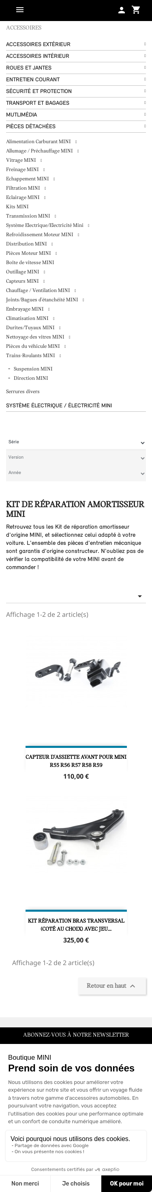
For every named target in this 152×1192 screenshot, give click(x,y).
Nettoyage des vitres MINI (36, 337)
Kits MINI (17, 207)
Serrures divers (23, 391)
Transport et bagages (37, 103)
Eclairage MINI (23, 197)
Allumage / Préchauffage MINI (40, 151)
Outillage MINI (23, 272)
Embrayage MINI (25, 309)
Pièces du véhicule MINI (33, 346)
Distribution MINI (27, 244)
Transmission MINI (28, 216)
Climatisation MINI (28, 318)
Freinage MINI (23, 169)
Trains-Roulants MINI (31, 355)
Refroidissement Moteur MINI (40, 234)
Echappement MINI (28, 179)
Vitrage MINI (21, 160)
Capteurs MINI (23, 281)
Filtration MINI (23, 188)
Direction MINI (31, 378)
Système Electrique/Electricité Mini (45, 225)
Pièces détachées (31, 127)
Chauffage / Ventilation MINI (38, 290)
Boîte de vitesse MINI (30, 262)
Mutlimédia (21, 115)
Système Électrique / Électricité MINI (59, 406)
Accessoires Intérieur (37, 56)
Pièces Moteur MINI (29, 253)
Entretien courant (33, 80)
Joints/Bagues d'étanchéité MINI (42, 300)
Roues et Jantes (28, 68)
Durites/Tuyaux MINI (31, 327)
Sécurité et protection (39, 92)
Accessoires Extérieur (38, 45)
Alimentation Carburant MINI (39, 141)
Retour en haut (112, 986)
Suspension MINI (33, 369)
